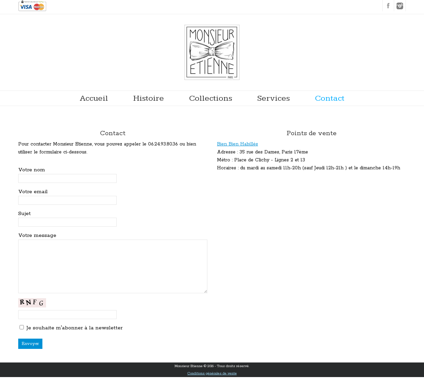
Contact (329, 98)
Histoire (148, 98)
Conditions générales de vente (212, 383)
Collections (210, 98)
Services (273, 98)
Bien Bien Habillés (237, 144)
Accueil (94, 98)
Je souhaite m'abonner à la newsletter (74, 337)
